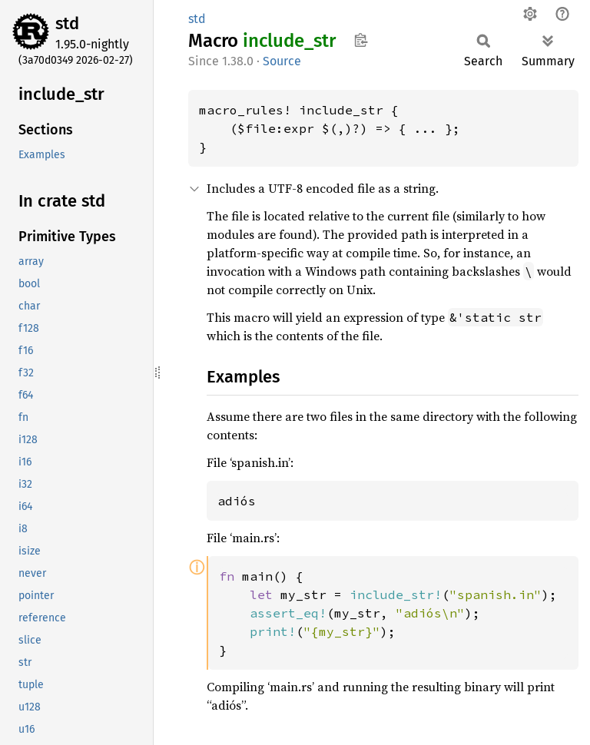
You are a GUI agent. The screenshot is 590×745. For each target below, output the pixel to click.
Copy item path (360, 40)
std (67, 23)
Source (282, 61)
